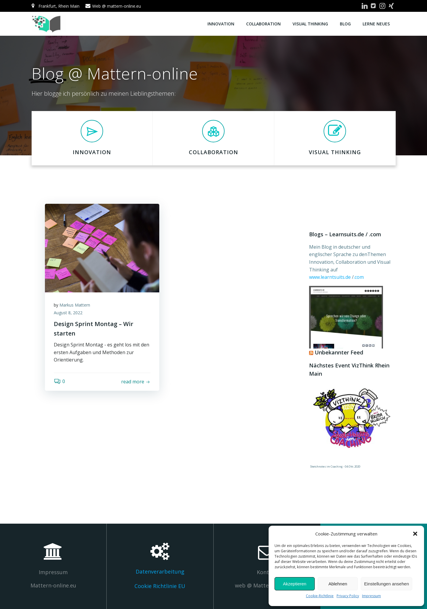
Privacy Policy (348, 595)
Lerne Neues (376, 24)
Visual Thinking (310, 24)
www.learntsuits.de (330, 277)
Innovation (220, 24)
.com (359, 277)
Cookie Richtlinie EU (159, 586)
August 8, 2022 (68, 312)
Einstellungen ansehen (386, 583)
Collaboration (263, 24)
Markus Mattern (74, 305)
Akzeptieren (294, 583)
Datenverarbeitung (160, 571)
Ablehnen (337, 583)
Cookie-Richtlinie (320, 595)
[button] (415, 534)
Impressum (371, 595)
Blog (345, 24)
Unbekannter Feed (339, 352)
